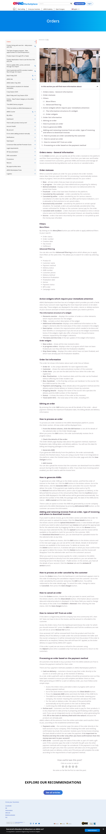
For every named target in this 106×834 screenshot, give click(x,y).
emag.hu (69, 823)
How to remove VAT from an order (58, 142)
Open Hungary (60, 9)
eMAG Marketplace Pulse (14, 170)
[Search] (71, 3)
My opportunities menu (14, 166)
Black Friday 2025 (12, 75)
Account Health (11, 126)
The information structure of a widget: (62, 111)
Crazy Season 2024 (12, 92)
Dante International (19, 822)
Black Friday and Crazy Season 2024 (17, 95)
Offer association (12, 155)
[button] (97, 86)
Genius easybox (9, 810)
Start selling (21, 9)
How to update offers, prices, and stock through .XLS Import (18, 65)
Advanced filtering (53, 105)
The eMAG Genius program (15, 104)
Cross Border (8, 805)
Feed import (10, 141)
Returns (9, 163)
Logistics (9, 174)
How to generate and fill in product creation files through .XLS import (20, 71)
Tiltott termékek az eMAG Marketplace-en (19, 108)
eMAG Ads (10, 79)
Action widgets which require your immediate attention (66, 108)
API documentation (12, 152)
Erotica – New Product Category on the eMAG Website (20, 100)
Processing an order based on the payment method (65, 145)
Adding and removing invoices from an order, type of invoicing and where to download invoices (69, 131)
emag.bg (63, 823)
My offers (9, 115)
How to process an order (53, 124)
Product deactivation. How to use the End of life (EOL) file (21, 60)
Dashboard (10, 119)
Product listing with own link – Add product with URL (19, 46)
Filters (45, 98)
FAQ (6, 817)
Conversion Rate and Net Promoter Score (19, 144)
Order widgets (52, 114)
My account (10, 130)
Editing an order (50, 120)
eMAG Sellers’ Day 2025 (14, 83)
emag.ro (57, 823)
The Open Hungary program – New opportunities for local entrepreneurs (18, 51)
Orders (9, 42)
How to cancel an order (53, 139)
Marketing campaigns (10, 815)
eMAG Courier (11, 112)
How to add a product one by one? (17, 123)
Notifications (10, 137)
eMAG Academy (47, 9)
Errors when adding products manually (18, 133)
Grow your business (34, 9)
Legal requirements (12, 148)
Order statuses (49, 95)
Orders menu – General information (58, 92)
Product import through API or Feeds (18, 56)
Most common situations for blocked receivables (18, 87)
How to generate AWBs (52, 127)
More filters (51, 101)
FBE (6, 808)
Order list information (52, 117)
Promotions (10, 159)
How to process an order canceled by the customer (64, 136)
